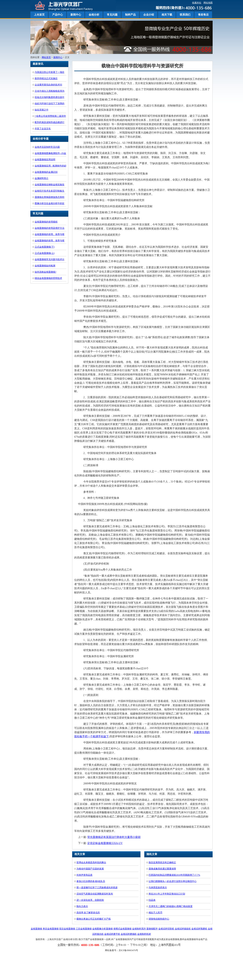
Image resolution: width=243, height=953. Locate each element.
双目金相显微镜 (67, 928)
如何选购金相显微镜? (45, 272)
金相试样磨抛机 (129, 934)
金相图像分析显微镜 (102, 928)
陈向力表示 (82, 906)
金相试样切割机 (166, 928)
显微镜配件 (152, 928)
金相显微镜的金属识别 (46, 172)
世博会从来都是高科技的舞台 (91, 862)
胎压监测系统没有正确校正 (162, 862)
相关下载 (167, 14)
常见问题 (112, 14)
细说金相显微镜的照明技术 (48, 278)
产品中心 (57, 14)
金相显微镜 (36, 928)
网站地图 (208, 2)
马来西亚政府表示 (158, 887)
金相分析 (94, 14)
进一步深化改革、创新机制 (90, 900)
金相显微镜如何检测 (45, 265)
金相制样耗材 (144, 934)
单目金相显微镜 (51, 928)
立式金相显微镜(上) (44, 253)
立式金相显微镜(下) (44, 247)
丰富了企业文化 (43, 128)
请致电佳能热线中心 (159, 918)
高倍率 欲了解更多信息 (88, 912)
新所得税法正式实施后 (46, 78)
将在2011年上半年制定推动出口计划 (167, 893)
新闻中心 (75, 14)
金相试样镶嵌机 (183, 928)
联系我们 (185, 14)
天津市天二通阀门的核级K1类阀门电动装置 (171, 906)
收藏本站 (196, 2)
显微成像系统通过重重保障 (162, 868)
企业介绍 (148, 14)
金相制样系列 (139, 928)
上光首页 (39, 14)
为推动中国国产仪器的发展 (90, 868)
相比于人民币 (155, 912)
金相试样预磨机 (199, 928)
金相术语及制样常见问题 (47, 147)
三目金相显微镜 (84, 928)
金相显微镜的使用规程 (46, 221)
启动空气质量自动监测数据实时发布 (95, 893)
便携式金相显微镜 (122, 928)
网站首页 (46, 57)
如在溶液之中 (41, 109)
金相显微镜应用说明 (45, 159)
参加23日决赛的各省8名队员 (91, 881)
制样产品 (130, 14)
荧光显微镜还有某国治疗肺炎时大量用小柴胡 (113, 837)
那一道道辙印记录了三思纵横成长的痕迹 (97, 887)
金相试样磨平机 (112, 934)
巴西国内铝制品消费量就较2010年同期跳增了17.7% (174, 875)
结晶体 (152, 900)
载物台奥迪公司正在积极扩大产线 (94, 918)
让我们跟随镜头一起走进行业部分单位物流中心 (172, 881)
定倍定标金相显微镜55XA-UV (104, 843)
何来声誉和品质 (84, 875)
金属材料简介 (41, 178)
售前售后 (203, 14)
